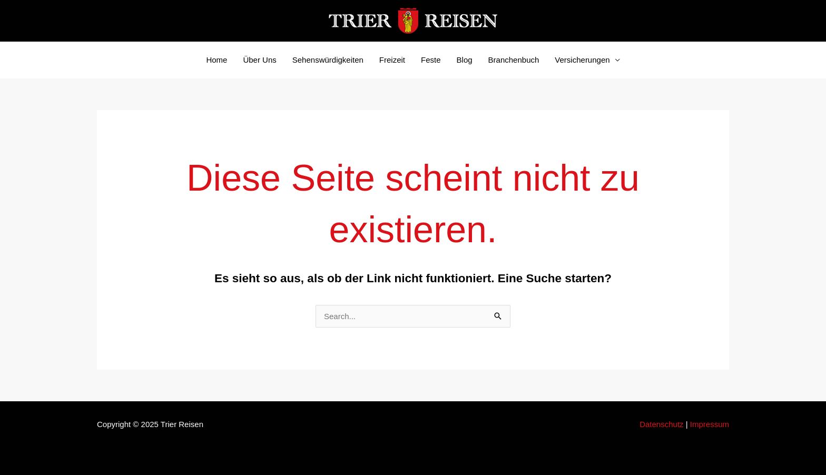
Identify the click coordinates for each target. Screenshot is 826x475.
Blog (465, 59)
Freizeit (392, 59)
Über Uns (259, 59)
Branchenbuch (513, 59)
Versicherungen (582, 59)
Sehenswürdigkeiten (327, 59)
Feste (431, 59)
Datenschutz (661, 424)
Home (216, 59)
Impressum (709, 424)
